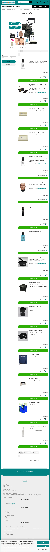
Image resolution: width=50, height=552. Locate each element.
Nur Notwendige (43, 546)
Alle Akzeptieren (43, 542)
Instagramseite (12, 503)
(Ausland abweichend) (42, 66)
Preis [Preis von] (3, 55)
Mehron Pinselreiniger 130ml (35, 231)
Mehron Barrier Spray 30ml (35, 156)
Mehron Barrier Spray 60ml (35, 59)
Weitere (18, 6)
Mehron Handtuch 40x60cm (35, 330)
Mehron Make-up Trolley (34, 282)
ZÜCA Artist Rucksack (34, 354)
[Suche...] (30, 2)
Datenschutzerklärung (26, 547)
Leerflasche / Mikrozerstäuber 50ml (37, 426)
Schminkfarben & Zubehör (8, 6)
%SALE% (40, 6)
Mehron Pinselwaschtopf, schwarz (37, 257)
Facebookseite (12, 505)
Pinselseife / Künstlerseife (35, 378)
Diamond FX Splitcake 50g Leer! (36, 132)
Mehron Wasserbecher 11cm (35, 306)
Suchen (34, 6)
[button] (37, 2)
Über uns (46, 6)
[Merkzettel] (44, 2)
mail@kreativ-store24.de (9, 536)
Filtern (9, 61)
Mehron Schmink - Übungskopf (36, 182)
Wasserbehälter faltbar (34, 402)
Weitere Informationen (43, 549)
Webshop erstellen (20, 538)
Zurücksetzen (8, 64)
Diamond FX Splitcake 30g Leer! (36, 108)
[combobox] (27, 51)
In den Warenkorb (33, 80)
